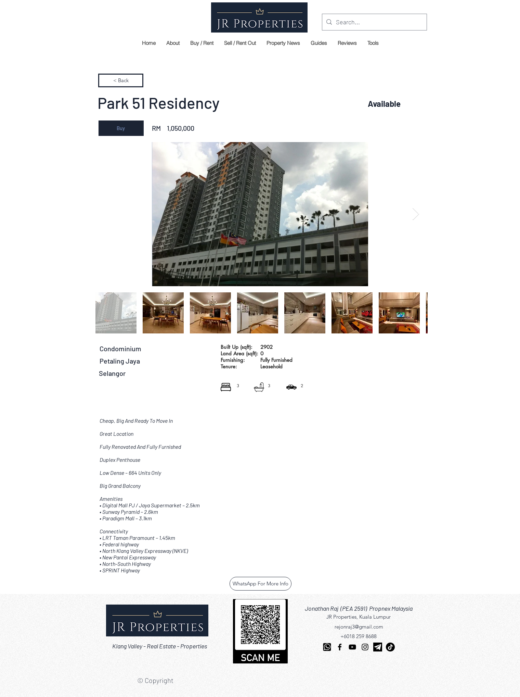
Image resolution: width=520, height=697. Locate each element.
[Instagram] (365, 647)
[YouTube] (352, 647)
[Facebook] (339, 647)
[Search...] (374, 22)
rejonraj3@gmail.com (359, 626)
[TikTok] (390, 647)
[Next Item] (416, 214)
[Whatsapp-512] (327, 647)
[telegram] (377, 647)
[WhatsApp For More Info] (260, 584)
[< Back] (120, 80)
